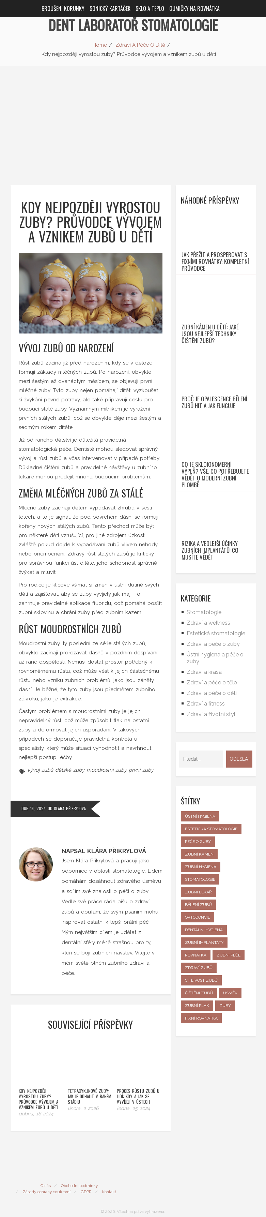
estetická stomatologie (211, 891)
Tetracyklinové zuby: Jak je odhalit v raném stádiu (89, 1085)
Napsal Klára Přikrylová (104, 851)
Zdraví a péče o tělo (212, 745)
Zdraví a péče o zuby (213, 706)
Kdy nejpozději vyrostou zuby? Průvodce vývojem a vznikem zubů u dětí (38, 1087)
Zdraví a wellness (208, 685)
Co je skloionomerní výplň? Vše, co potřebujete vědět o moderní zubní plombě (215, 524)
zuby (225, 1068)
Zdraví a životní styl (211, 777)
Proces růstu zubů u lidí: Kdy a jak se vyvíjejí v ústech (138, 1085)
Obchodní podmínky (79, 1174)
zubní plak (197, 1068)
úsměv (230, 1055)
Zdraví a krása (204, 734)
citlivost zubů (201, 1043)
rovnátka (195, 1017)
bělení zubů (198, 967)
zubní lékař (198, 954)
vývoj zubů (40, 770)
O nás (46, 1174)
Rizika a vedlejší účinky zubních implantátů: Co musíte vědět (210, 613)
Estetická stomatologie (216, 696)
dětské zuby (69, 770)
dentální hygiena (204, 992)
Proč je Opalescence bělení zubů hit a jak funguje (214, 440)
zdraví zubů (199, 1030)
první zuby (141, 770)
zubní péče (228, 1017)
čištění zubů (199, 1055)
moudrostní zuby (107, 770)
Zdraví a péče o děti (212, 756)
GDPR (86, 1180)
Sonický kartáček (110, 8)
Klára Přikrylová (70, 808)
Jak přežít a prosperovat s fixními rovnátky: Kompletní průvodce (215, 274)
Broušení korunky (63, 8)
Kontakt (109, 1180)
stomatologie (200, 942)
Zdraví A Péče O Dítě (140, 45)
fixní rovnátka (201, 1081)
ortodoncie (197, 980)
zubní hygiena (200, 929)
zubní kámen (199, 917)
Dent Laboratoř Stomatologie (133, 25)
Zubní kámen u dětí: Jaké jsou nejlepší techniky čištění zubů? (210, 358)
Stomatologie (204, 675)
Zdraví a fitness (206, 766)
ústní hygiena (200, 879)
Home (100, 45)
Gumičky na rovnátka (194, 8)
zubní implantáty (204, 1005)
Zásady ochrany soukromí (46, 1180)
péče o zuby (198, 904)
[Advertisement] (133, 117)
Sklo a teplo (150, 8)
